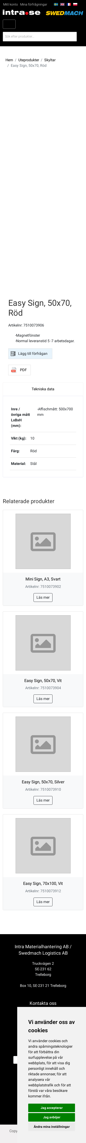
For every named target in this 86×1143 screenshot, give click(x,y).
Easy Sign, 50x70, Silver (43, 782)
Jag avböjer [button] (51, 1117)
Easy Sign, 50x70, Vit (43, 680)
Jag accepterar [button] (52, 1108)
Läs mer (43, 597)
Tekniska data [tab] (43, 389)
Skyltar (49, 60)
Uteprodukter (28, 60)
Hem (9, 60)
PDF (23, 370)
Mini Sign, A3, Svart (43, 579)
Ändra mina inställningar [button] (52, 1126)
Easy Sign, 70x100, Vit (43, 883)
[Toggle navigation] (9, 24)
